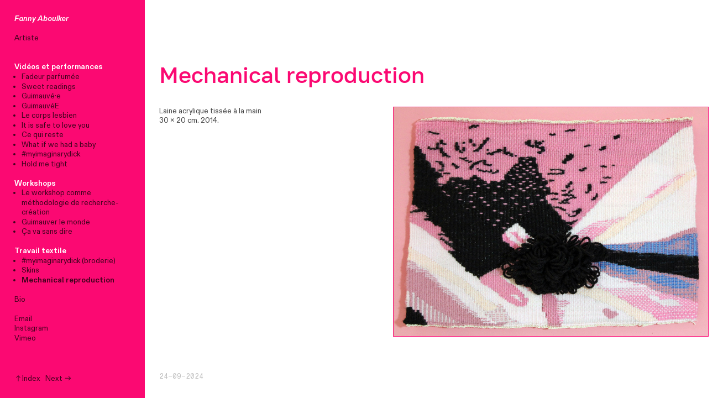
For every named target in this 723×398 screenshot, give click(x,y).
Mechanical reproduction (68, 280)
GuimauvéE (40, 106)
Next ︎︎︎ (58, 379)
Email (23, 319)
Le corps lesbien (49, 116)
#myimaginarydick (51, 154)
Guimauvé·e (41, 96)
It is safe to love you (56, 125)
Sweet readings (49, 87)
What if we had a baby (59, 145)
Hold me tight (44, 164)
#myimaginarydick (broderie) (69, 261)
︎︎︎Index (27, 379)
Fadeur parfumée (51, 77)
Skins (30, 270)
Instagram (31, 328)
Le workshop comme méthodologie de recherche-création (70, 202)
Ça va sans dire (47, 232)
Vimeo (25, 338)
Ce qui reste (43, 135)
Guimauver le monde (56, 222)
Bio (19, 300)
